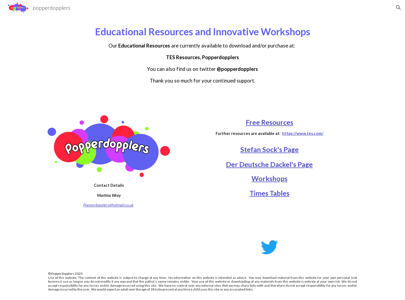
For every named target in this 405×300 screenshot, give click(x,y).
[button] (398, 7)
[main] (202, 57)
